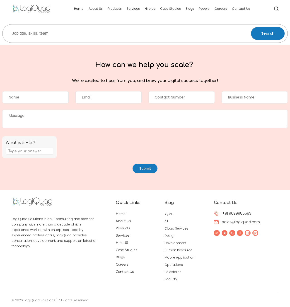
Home (79, 8)
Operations (173, 264)
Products (115, 8)
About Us (96, 8)
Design (170, 235)
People (204, 8)
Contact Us (241, 8)
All (166, 221)
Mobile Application (179, 257)
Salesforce (172, 272)
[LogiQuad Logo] (31, 8)
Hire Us (150, 8)
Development (175, 243)
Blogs (190, 8)
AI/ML (168, 214)
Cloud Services (176, 228)
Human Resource (178, 250)
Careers (221, 8)
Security (170, 279)
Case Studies (170, 8)
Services (133, 8)
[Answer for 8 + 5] (29, 151)
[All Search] (276, 8)
